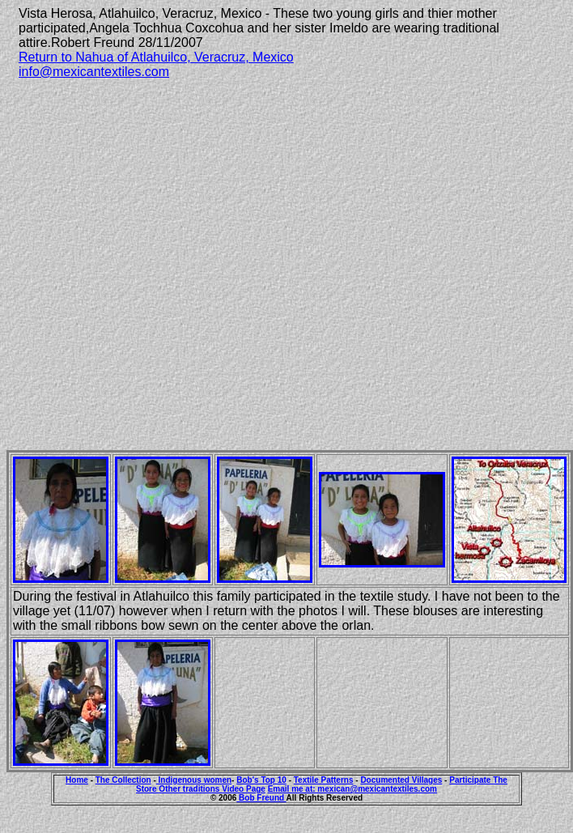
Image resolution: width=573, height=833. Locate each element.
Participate (471, 780)
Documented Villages (401, 780)
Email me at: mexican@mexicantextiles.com (352, 788)
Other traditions (190, 788)
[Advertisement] (158, 251)
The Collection (123, 780)
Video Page (243, 788)
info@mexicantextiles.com (94, 72)
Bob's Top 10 (261, 780)
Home (77, 780)
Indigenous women (193, 780)
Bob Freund (261, 797)
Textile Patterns (324, 780)
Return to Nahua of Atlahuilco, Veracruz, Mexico (156, 57)
